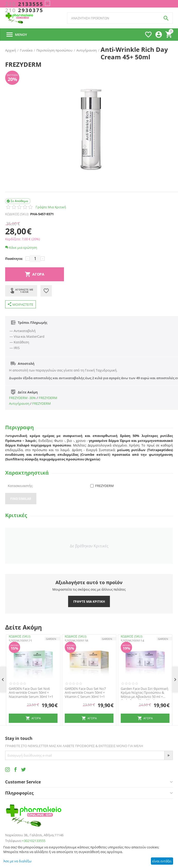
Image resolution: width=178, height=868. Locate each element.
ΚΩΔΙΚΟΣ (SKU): (17, 214)
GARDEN (51, 639)
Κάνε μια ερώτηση (21, 247)
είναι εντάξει (162, 861)
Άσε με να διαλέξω (17, 861)
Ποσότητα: (14, 258)
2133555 (24, 4)
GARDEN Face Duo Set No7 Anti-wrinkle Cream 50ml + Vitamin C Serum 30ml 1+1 (85, 693)
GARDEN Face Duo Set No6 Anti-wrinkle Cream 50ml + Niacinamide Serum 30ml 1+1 (31, 693)
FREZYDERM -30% (22, 397)
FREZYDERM (48, 397)
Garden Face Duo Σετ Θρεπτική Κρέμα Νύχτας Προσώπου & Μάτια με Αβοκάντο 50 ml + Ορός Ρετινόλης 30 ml (144, 693)
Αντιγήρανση (19, 403)
